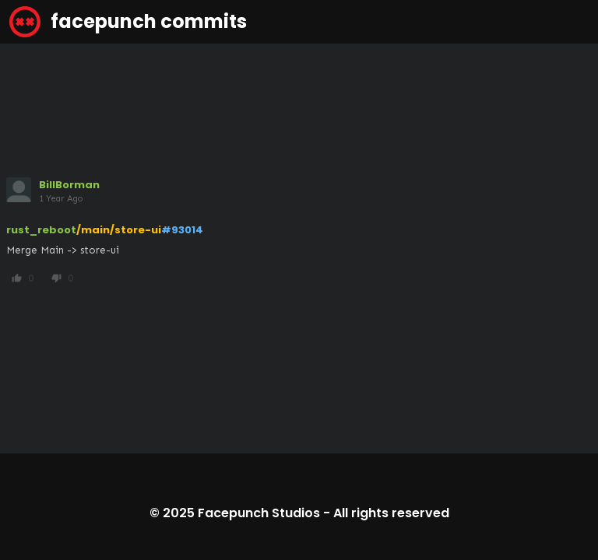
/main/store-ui (118, 229)
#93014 (182, 229)
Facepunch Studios (259, 513)
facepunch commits (128, 21)
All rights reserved (391, 513)
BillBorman (69, 184)
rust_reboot (41, 229)
